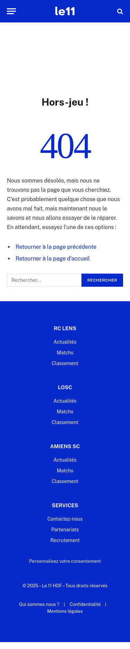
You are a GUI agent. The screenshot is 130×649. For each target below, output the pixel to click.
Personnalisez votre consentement (65, 561)
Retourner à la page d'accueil (53, 258)
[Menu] (11, 11)
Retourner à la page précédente (56, 247)
